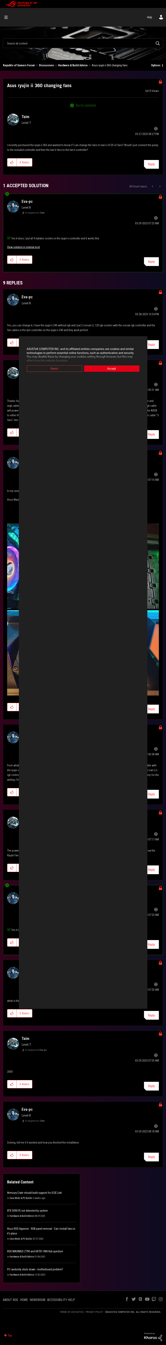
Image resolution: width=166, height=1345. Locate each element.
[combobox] (83, 43)
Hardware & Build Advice (73, 65)
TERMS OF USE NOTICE (72, 1311)
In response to (34, 212)
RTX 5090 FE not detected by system (27, 1210)
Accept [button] (111, 368)
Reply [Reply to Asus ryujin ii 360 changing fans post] (151, 164)
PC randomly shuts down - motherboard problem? (35, 1269)
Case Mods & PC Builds (21, 1198)
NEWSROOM (37, 1300)
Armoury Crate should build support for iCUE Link (34, 1192)
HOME (24, 1300)
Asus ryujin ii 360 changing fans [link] (110, 65)
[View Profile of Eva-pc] (27, 201)
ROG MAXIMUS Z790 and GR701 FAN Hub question (35, 1251)
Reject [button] (54, 368)
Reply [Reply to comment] (151, 262)
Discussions (46, 65)
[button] (12, 162)
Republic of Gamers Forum (19, 65)
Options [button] (155, 65)
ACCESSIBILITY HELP (61, 1300)
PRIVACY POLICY (94, 1311)
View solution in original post (23, 247)
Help (149, 17)
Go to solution (86, 105)
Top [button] (10, 1335)
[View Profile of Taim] (25, 116)
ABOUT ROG (10, 1300)
